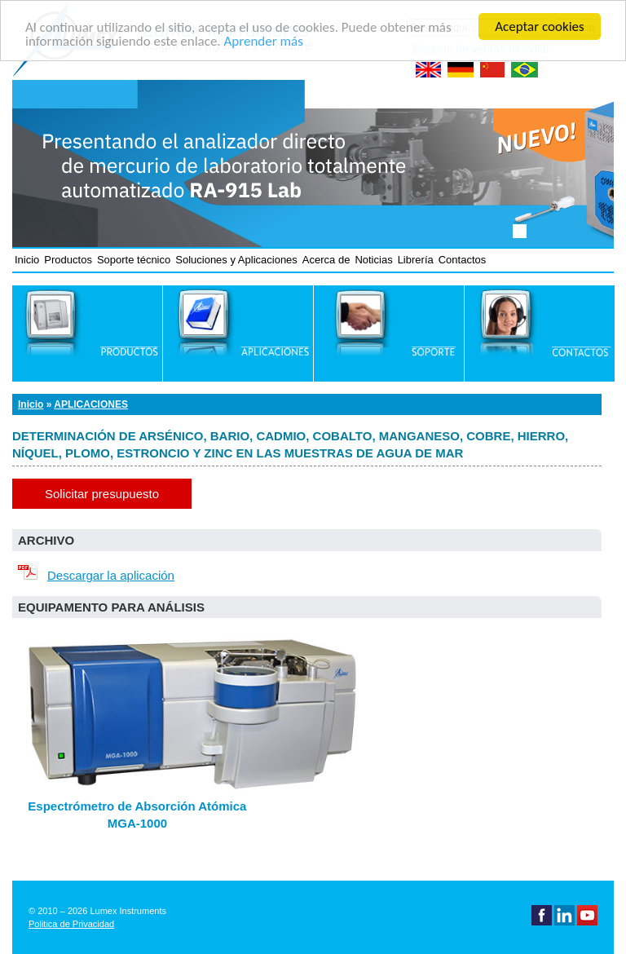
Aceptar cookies (539, 26)
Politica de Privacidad (71, 924)
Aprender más (262, 41)
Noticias (373, 260)
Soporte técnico (133, 260)
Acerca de (326, 260)
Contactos (463, 260)
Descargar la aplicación (93, 575)
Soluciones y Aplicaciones (236, 260)
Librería (416, 260)
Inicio (27, 260)
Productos (68, 260)
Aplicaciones (91, 404)
